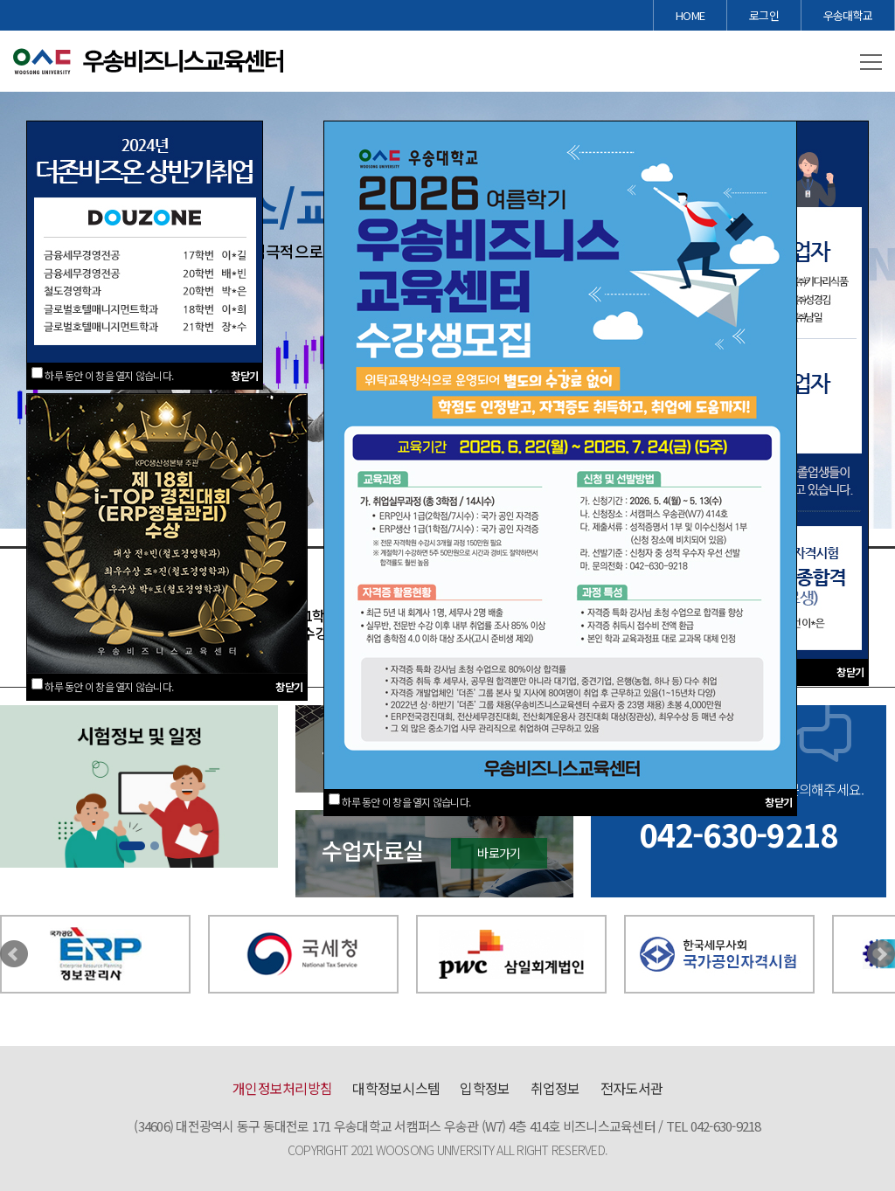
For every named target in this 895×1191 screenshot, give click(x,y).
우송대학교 (847, 15)
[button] (871, 63)
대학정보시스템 (396, 1087)
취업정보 (555, 1087)
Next (881, 954)
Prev (14, 954)
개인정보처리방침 (282, 1087)
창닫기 (244, 375)
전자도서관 (631, 1087)
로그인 (764, 15)
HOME (690, 15)
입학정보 (485, 1087)
